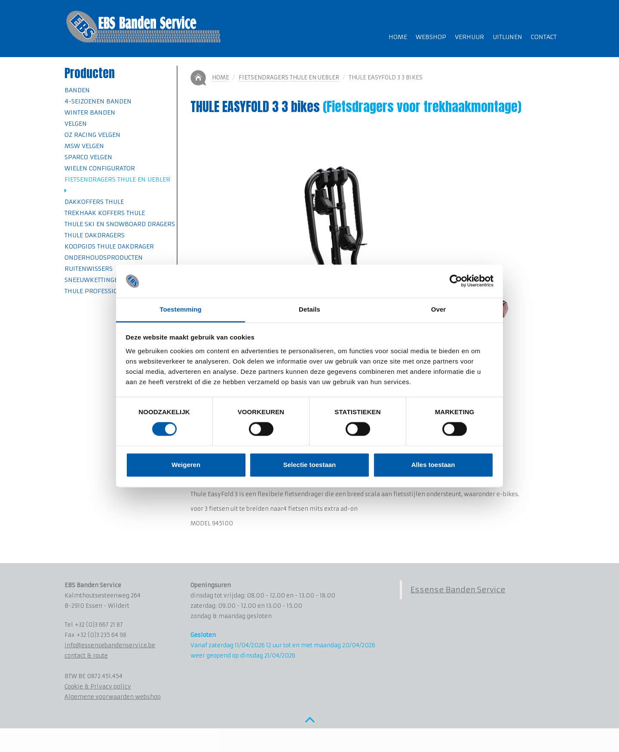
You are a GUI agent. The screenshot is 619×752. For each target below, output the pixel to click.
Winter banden (89, 112)
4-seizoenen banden (98, 101)
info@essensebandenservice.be (109, 645)
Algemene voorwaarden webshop (112, 696)
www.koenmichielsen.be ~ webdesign (138, 741)
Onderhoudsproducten (103, 257)
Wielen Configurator (99, 168)
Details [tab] (309, 309)
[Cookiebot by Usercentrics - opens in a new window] (455, 281)
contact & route (86, 655)
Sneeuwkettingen (93, 280)
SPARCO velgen (88, 157)
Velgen (75, 123)
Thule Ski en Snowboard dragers (119, 224)
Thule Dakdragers (94, 235)
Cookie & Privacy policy (97, 686)
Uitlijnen (507, 37)
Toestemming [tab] (180, 309)
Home (398, 37)
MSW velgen (84, 146)
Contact (544, 37)
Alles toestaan (433, 464)
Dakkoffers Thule (94, 202)
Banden (77, 90)
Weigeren (186, 464)
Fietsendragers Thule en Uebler (289, 77)
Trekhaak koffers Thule (104, 213)
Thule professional (96, 291)
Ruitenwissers (88, 269)
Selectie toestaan (309, 464)
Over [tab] (438, 309)
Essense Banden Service (458, 589)
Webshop (431, 37)
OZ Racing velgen (92, 135)
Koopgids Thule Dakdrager (109, 246)
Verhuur (469, 37)
